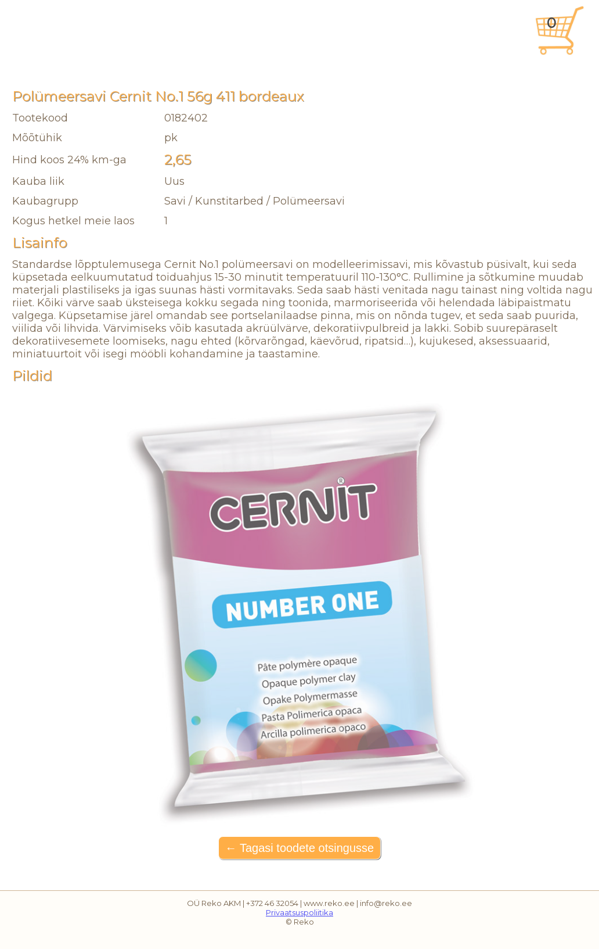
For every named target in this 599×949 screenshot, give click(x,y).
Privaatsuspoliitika (299, 912)
